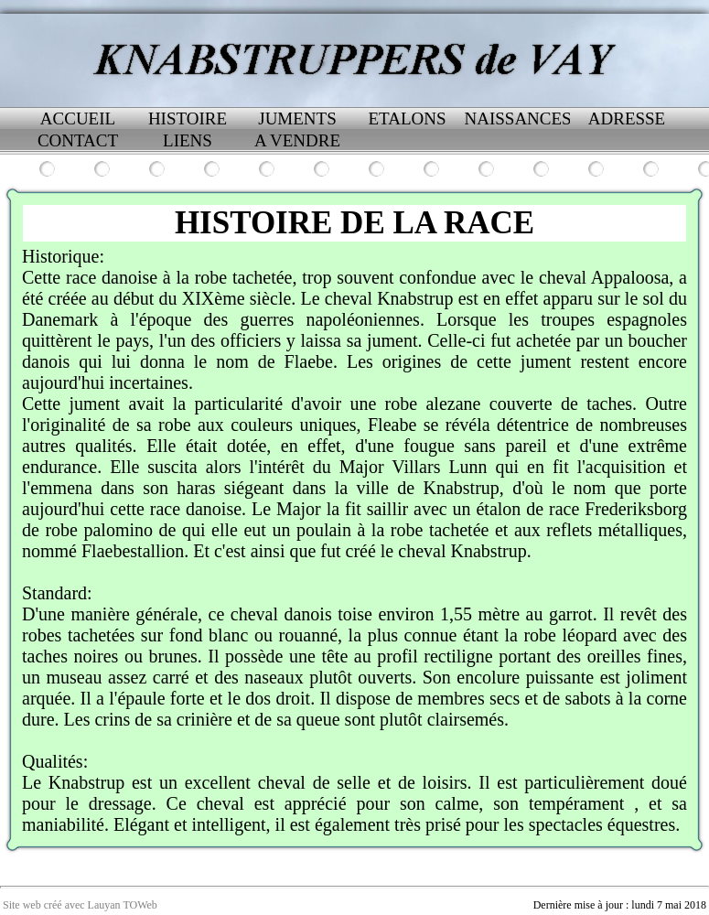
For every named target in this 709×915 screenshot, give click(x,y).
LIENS (187, 140)
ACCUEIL (77, 118)
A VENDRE (297, 140)
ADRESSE (626, 118)
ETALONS (407, 118)
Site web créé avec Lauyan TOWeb (80, 905)
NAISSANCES (517, 118)
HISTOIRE (187, 118)
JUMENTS (297, 118)
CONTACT (78, 140)
